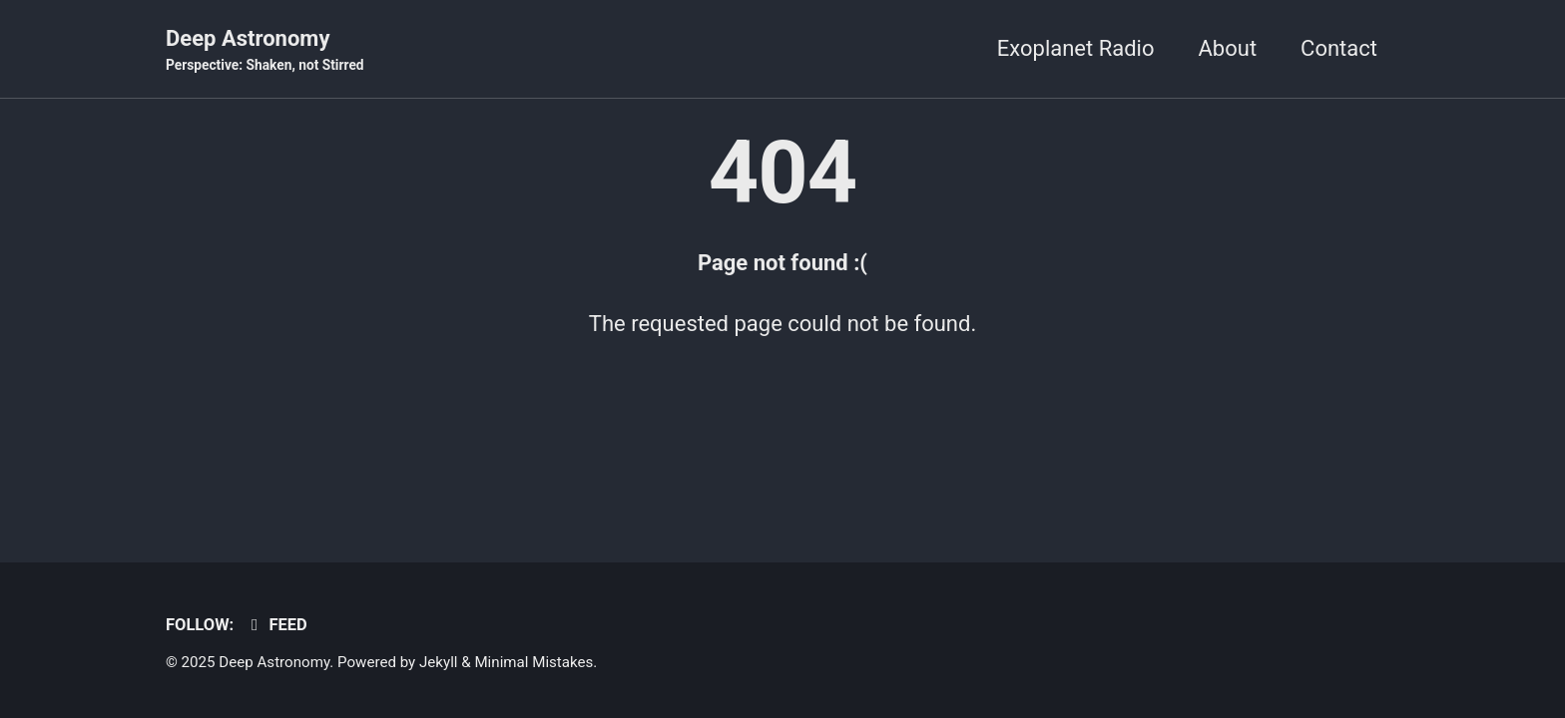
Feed (276, 624)
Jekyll (438, 662)
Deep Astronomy (265, 51)
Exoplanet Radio (1076, 48)
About (1228, 48)
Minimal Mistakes (533, 662)
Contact (1339, 48)
